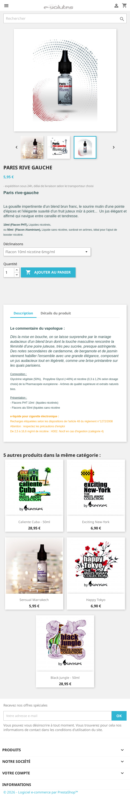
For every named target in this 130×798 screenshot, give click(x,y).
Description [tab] (23, 313)
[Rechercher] (65, 18)
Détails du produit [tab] (56, 313)
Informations (16, 784)
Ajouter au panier (48, 272)
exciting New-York (95, 522)
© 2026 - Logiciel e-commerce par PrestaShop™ (40, 792)
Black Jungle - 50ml (65, 677)
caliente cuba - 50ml (34, 522)
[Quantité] (8, 272)
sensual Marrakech (34, 600)
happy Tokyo (95, 600)
